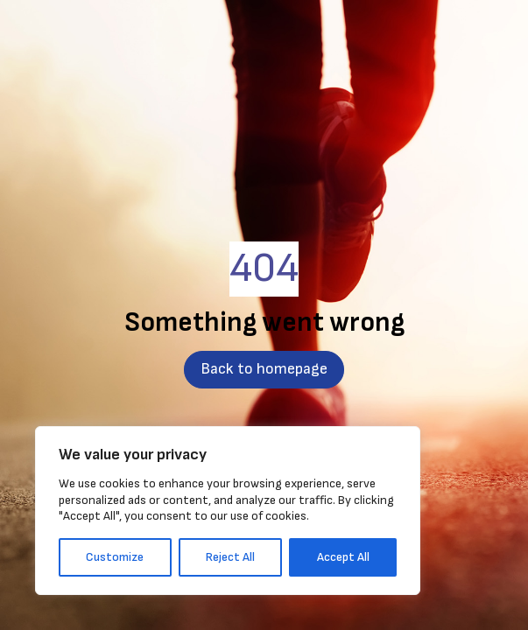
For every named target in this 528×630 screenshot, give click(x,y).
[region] (227, 510)
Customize (115, 557)
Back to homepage (264, 369)
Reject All (230, 557)
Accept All (343, 557)
